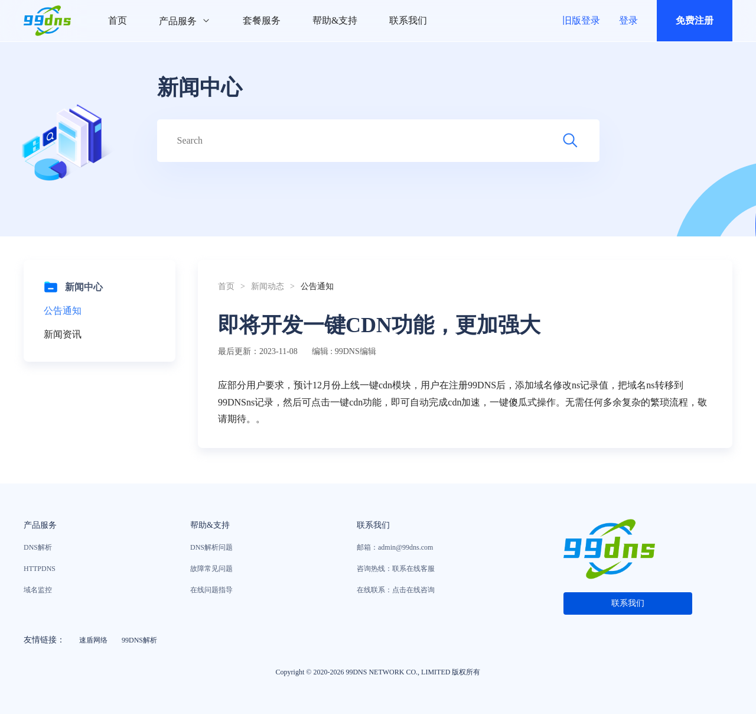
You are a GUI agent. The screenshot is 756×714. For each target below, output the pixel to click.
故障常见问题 (211, 568)
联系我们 (408, 20)
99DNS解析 (139, 640)
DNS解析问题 (211, 547)
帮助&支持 (334, 20)
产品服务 (185, 21)
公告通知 (63, 311)
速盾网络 (93, 640)
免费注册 (694, 20)
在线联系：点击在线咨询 (396, 590)
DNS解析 (38, 547)
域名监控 (38, 590)
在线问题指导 (211, 590)
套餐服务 (262, 20)
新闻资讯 (63, 334)
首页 (117, 20)
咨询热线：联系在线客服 (396, 568)
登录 (628, 20)
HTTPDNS (40, 568)
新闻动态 (267, 286)
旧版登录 (581, 20)
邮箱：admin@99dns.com (395, 547)
